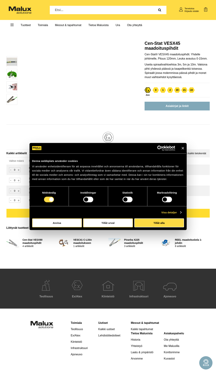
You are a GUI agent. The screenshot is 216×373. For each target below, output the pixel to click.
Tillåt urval (108, 222)
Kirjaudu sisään (192, 11)
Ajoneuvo (76, 354)
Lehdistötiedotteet (109, 335)
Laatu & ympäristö (142, 352)
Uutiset (103, 322)
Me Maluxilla (171, 345)
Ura (118, 25)
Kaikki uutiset (106, 329)
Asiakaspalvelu (174, 333)
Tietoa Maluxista (98, 25)
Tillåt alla (159, 222)
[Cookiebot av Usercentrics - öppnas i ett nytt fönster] (160, 148)
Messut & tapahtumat (68, 25)
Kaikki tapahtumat (142, 329)
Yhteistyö (136, 345)
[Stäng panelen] (183, 148)
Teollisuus (77, 329)
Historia (135, 339)
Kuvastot (169, 358)
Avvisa (57, 222)
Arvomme (137, 358)
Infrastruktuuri (79, 348)
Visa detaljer (169, 212)
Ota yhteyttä (134, 25)
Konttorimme (172, 352)
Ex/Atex (75, 335)
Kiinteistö (76, 341)
